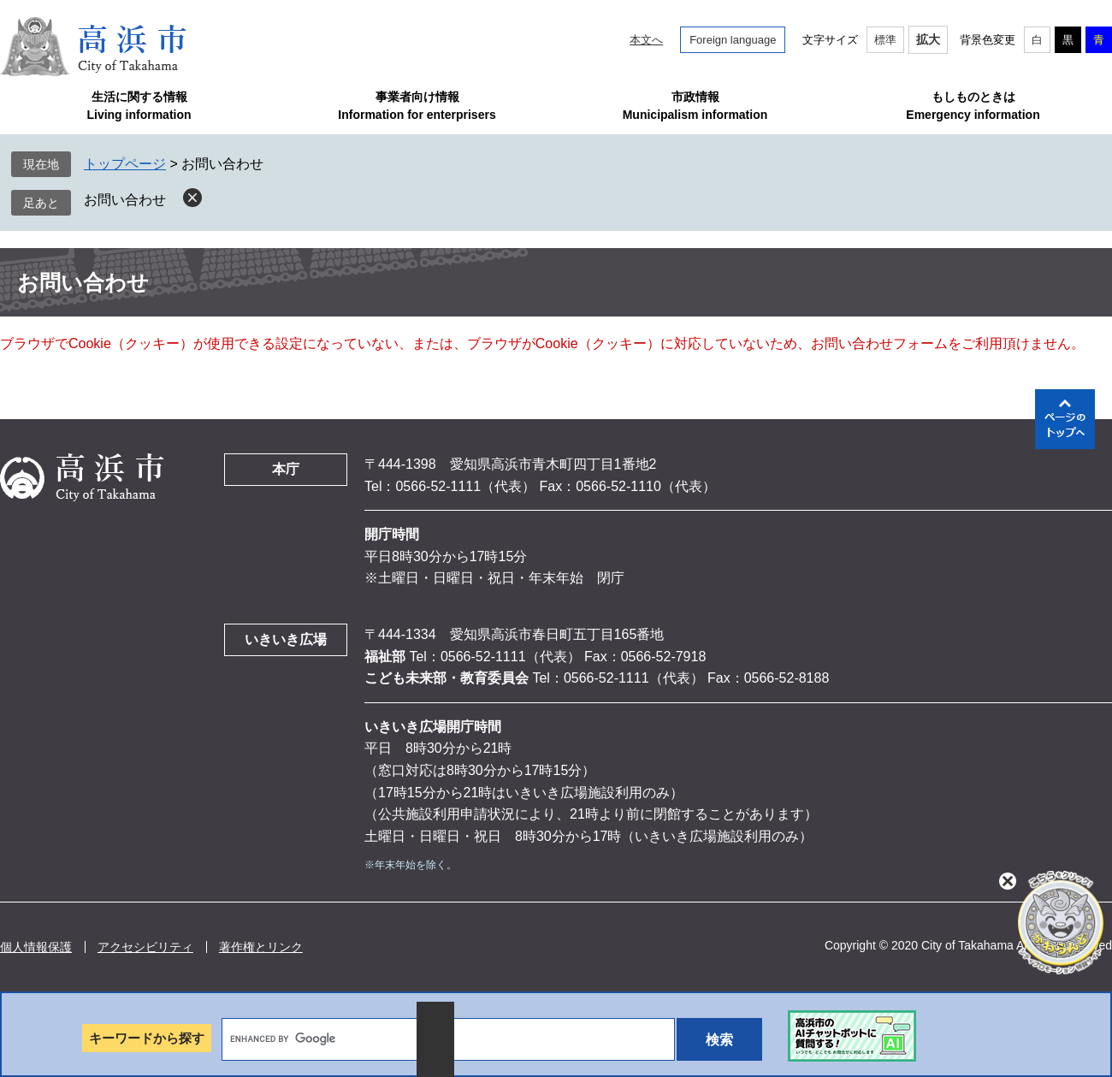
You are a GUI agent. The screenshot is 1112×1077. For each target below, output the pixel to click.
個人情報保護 (36, 947)
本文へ (646, 39)
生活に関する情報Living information (138, 105)
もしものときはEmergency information (972, 105)
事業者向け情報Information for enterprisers (416, 105)
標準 (885, 39)
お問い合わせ (125, 199)
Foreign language (732, 39)
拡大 (928, 39)
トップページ (125, 164)
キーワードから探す (146, 1038)
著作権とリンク (261, 947)
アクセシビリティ (145, 947)
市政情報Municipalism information (695, 105)
